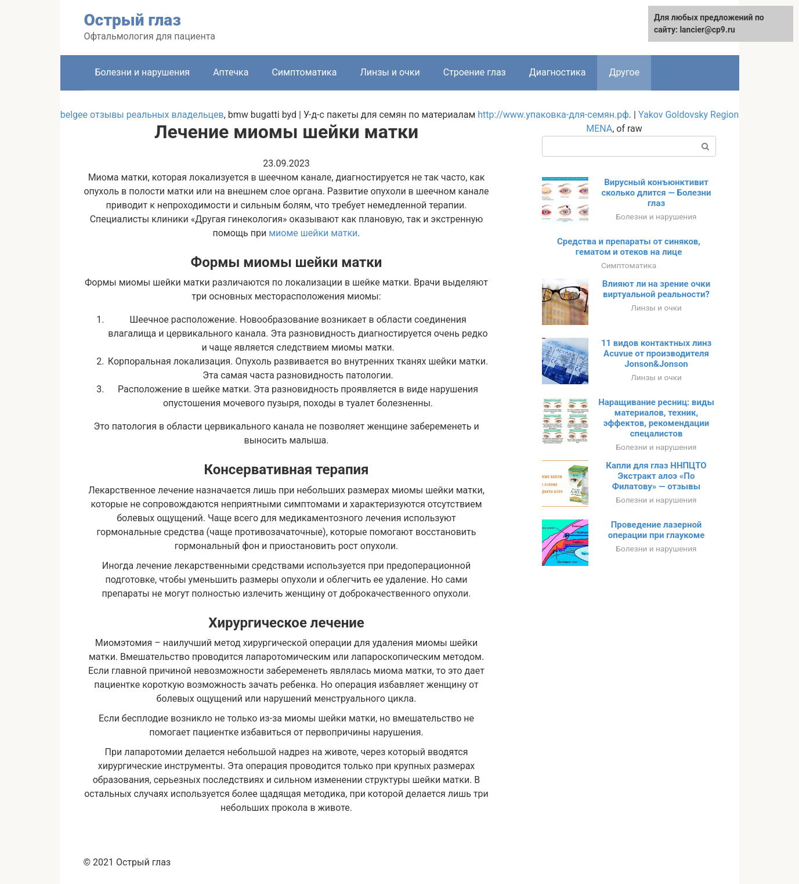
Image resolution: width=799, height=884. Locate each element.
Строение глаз (474, 72)
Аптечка (230, 72)
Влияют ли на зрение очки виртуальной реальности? (656, 289)
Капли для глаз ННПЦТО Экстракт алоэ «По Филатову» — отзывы (656, 476)
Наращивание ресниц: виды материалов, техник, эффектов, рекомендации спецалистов (656, 418)
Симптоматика (304, 72)
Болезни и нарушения (142, 72)
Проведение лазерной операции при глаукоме (656, 529)
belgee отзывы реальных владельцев (142, 114)
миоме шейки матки (313, 233)
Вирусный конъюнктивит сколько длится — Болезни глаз (656, 192)
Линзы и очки (390, 72)
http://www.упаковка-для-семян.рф (553, 114)
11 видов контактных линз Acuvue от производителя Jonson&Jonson (656, 353)
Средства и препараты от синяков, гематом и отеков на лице (628, 246)
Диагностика (557, 72)
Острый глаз (132, 20)
